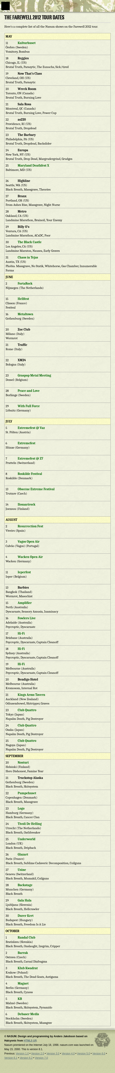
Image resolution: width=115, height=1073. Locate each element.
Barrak (23, 953)
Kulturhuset (27, 43)
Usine (22, 870)
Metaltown (25, 314)
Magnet (23, 983)
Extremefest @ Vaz (31, 428)
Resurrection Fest (30, 526)
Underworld (26, 839)
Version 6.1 (10, 1057)
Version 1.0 (22, 1053)
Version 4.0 (68, 1053)
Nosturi (23, 762)
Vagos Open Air (28, 542)
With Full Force (29, 406)
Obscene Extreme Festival (36, 489)
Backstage (25, 885)
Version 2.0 (37, 1053)
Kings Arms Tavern (31, 695)
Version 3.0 (52, 1053)
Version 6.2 (26, 1057)
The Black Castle (29, 242)
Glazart (23, 854)
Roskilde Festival (30, 474)
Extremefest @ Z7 (30, 458)
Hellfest (23, 299)
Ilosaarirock (26, 504)
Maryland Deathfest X (33, 165)
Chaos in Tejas (28, 257)
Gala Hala (25, 900)
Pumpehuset (27, 793)
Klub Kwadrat (28, 968)
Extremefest (26, 443)
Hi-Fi (21, 633)
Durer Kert (25, 916)
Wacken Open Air (30, 557)
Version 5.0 (83, 1053)
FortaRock (25, 283)
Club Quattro (27, 710)
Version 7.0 (41, 1057)
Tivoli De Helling (30, 824)
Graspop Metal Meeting (34, 375)
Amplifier (25, 603)
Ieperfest (24, 572)
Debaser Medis (28, 1014)
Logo (21, 808)
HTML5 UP (30, 1040)
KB (20, 999)
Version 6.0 (98, 1053)
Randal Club (26, 937)
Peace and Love (28, 391)
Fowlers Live (27, 618)
